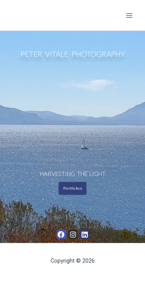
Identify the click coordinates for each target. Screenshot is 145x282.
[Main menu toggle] (129, 15)
